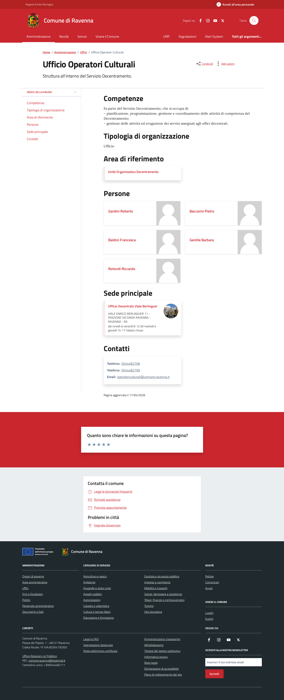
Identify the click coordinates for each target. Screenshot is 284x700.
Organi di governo (33, 576)
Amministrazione (38, 36)
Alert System (214, 36)
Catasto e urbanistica (96, 606)
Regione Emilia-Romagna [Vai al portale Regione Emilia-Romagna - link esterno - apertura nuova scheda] (39, 4)
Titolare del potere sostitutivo (162, 651)
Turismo (149, 606)
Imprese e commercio (157, 582)
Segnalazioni (187, 36)
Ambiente (89, 582)
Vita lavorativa (153, 612)
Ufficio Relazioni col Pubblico (39, 656)
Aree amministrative (34, 582)
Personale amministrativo (38, 606)
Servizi (82, 36)
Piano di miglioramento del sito (163, 674)
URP (166, 36)
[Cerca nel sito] (253, 20)
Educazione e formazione (98, 617)
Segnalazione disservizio (98, 645)
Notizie (209, 576)
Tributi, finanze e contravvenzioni (164, 600)
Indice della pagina (51, 92)
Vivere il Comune (107, 36)
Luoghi (209, 613)
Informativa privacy (156, 657)
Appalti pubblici (92, 594)
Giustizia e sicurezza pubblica (161, 576)
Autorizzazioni (91, 600)
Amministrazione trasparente (162, 639)
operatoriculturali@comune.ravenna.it (143, 376)
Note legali (151, 662)
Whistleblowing (153, 645)
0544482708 (130, 363)
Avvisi (208, 588)
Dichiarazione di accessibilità (161, 668)
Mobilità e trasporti (155, 588)
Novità (64, 36)
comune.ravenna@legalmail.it (47, 660)
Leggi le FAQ (91, 639)
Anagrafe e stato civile (97, 588)
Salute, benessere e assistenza (163, 594)
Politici (26, 600)
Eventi (209, 619)
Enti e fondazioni (32, 594)
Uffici (25, 588)
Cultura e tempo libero (96, 612)
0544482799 (130, 370)
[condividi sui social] (204, 64)
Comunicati (212, 582)
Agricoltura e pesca (95, 576)
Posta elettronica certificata (100, 651)
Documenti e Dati (33, 612)
